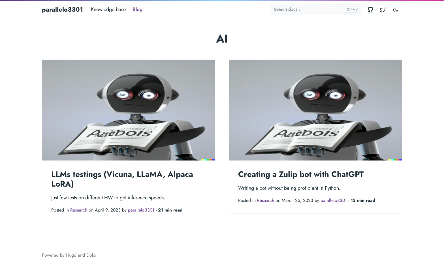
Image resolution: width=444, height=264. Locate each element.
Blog (138, 9)
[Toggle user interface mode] (395, 9)
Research (78, 210)
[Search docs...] (315, 9)
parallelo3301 (62, 9)
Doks (91, 255)
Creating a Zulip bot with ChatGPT (301, 174)
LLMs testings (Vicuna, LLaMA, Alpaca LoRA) (122, 179)
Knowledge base (108, 9)
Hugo (71, 255)
